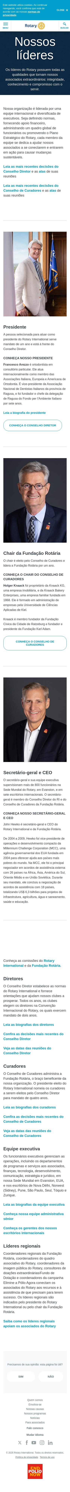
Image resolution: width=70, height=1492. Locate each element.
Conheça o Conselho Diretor (32, 425)
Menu (5, 26)
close (60, 10)
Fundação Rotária (46, 965)
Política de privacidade (26, 1457)
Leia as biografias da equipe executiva (34, 1204)
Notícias (35, 1417)
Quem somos (35, 1400)
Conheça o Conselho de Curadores (35, 643)
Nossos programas (35, 1413)
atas (42, 171)
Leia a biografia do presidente (24, 412)
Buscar (64, 25)
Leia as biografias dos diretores (28, 1025)
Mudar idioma (35, 1434)
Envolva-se (35, 1404)
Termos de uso (47, 1457)
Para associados (35, 1422)
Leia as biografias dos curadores (29, 1107)
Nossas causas (35, 1408)
